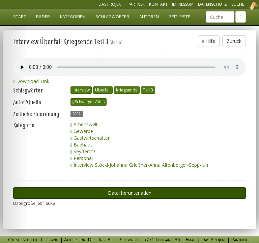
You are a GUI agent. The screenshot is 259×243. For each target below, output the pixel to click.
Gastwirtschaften (90, 138)
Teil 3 (148, 90)
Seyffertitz (82, 151)
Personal (81, 158)
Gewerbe (81, 131)
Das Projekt (110, 4)
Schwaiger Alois (89, 102)
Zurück (234, 41)
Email (190, 239)
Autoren (149, 17)
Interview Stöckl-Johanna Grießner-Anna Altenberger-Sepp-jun (139, 165)
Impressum (183, 4)
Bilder (43, 17)
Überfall (103, 90)
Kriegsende (127, 90)
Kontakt (158, 4)
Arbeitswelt (84, 124)
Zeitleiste (179, 17)
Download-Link (31, 81)
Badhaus (81, 144)
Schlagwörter (112, 17)
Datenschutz (212, 4)
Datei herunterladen (129, 193)
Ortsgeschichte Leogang (244, 6)
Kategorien (72, 17)
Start (19, 17)
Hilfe (208, 41)
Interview (81, 90)
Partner (136, 4)
